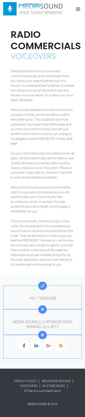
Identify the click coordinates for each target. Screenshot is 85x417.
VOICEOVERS (29, 386)
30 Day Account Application (42, 390)
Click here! (26, 100)
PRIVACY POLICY (25, 381)
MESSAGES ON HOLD (56, 381)
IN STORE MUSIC (54, 386)
